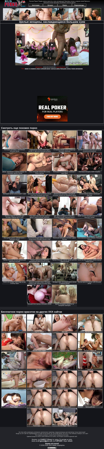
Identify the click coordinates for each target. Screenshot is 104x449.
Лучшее (50, 5)
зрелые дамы (55, 68)
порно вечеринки (77, 68)
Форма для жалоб (52, 443)
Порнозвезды (79, 5)
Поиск (65, 5)
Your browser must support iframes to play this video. (52, 44)
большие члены (65, 68)
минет (27, 68)
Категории (35, 5)
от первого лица (34, 68)
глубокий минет (45, 68)
